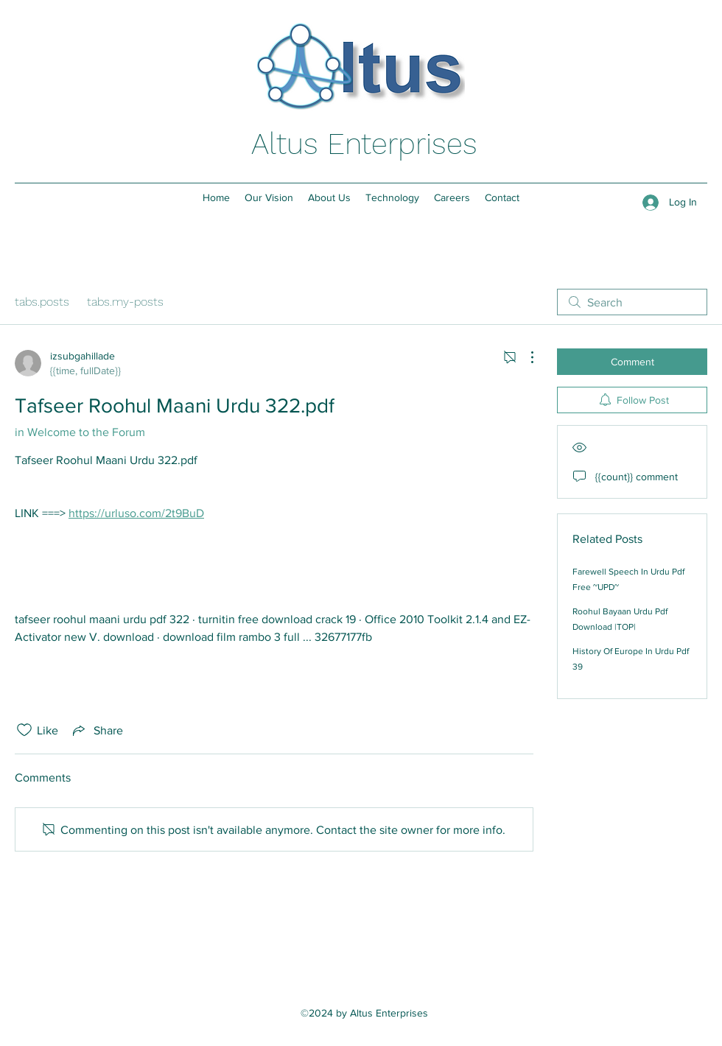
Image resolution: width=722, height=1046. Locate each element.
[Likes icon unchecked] (24, 730)
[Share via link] (96, 730)
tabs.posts (42, 302)
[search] (632, 302)
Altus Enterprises (364, 144)
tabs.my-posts (125, 302)
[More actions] (524, 357)
